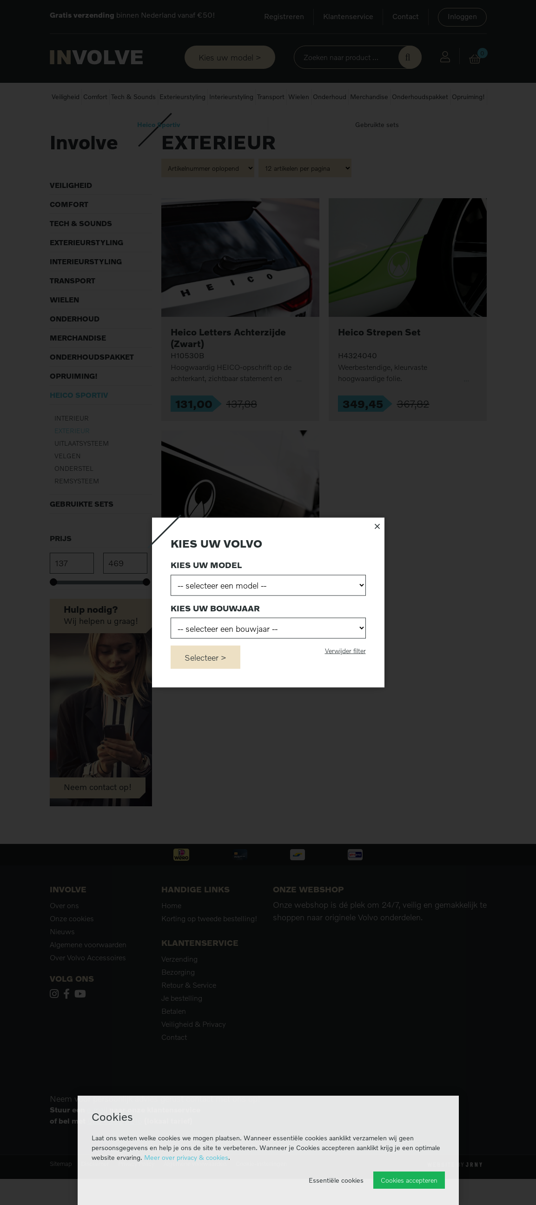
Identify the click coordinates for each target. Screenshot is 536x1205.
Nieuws (62, 957)
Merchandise (369, 96)
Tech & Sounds (133, 96)
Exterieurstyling (182, 96)
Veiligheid (65, 96)
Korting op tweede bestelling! (209, 944)
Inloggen (462, 16)
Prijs (61, 564)
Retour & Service (188, 1011)
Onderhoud (329, 96)
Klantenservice (348, 16)
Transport (271, 96)
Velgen (67, 481)
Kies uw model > (230, 57)
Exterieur (72, 456)
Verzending (179, 985)
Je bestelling (181, 1024)
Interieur (71, 444)
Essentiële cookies (336, 1180)
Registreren (284, 16)
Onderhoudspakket (420, 96)
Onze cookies (72, 944)
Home (58, 125)
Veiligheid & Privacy (193, 1050)
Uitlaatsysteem (81, 469)
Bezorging (178, 998)
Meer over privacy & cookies (186, 1157)
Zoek (410, 57)
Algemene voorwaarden (88, 970)
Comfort (95, 96)
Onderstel (73, 494)
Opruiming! (468, 96)
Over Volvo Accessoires (88, 983)
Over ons (64, 931)
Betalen (173, 1037)
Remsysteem (76, 506)
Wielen (298, 96)
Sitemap (61, 1189)
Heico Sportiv (158, 124)
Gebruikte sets (377, 124)
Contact (405, 16)
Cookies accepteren (409, 1180)
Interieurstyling (231, 96)
